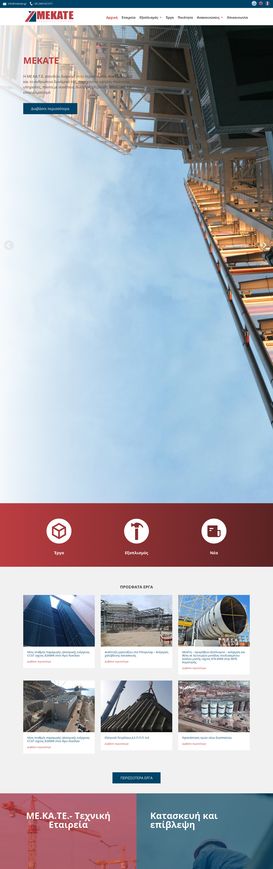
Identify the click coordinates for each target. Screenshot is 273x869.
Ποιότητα (185, 17)
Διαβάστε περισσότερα (50, 108)
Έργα (170, 17)
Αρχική (112, 17)
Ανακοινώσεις (208, 17)
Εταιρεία (129, 17)
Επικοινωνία (237, 17)
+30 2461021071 (41, 3)
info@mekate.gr (15, 3)
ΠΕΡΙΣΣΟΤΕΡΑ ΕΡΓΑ (136, 777)
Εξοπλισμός (148, 17)
